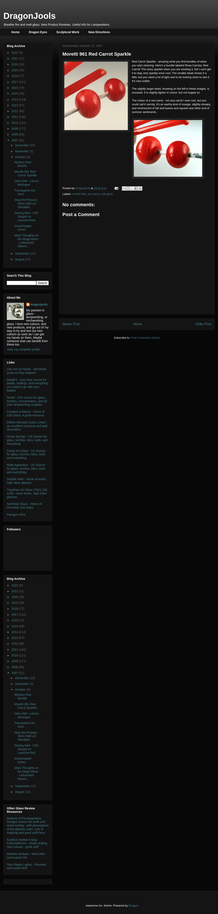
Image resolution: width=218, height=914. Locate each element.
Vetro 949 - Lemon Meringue (26, 182)
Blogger (133, 905)
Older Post (203, 324)
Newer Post (71, 324)
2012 (15, 111)
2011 (15, 117)
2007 (15, 140)
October (21, 157)
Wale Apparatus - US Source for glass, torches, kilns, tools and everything (26, 468)
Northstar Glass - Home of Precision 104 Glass (24, 505)
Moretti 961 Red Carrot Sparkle (25, 173)
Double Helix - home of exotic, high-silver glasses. (27, 480)
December (22, 145)
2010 (15, 123)
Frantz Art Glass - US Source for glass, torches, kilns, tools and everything (26, 454)
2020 (15, 64)
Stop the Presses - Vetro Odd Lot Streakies (26, 203)
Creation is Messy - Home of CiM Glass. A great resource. (26, 413)
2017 (15, 82)
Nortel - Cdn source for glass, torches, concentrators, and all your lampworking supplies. (27, 401)
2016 (15, 87)
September (22, 253)
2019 (15, 70)
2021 (15, 58)
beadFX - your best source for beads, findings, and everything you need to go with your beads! (27, 385)
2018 (15, 76)
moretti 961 (79, 194)
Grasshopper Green (23, 227)
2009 (15, 128)
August (20, 259)
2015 (15, 93)
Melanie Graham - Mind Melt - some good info (26, 855)
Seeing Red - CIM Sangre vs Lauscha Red (26, 216)
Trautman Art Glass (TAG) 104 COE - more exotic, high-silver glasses (27, 493)
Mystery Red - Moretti (23, 164)
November (22, 151)
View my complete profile (23, 349)
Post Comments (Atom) (145, 337)
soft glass (107, 194)
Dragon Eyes (38, 32)
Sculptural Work (67, 32)
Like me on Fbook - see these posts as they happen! (26, 370)
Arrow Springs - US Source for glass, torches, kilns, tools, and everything (27, 440)
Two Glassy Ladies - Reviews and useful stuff (26, 866)
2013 (15, 105)
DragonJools (29, 16)
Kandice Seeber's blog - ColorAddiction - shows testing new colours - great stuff (27, 843)
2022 (15, 52)
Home (15, 32)
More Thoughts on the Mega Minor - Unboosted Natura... (26, 241)
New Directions (99, 32)
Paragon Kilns (16, 514)
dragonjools (39, 304)
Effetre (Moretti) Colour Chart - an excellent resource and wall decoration (27, 426)
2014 (15, 99)
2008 (15, 134)
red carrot (94, 194)
